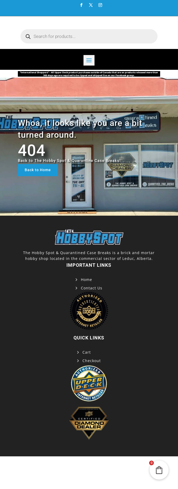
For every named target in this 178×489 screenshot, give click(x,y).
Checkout (91, 360)
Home (86, 279)
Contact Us (91, 287)
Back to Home (38, 170)
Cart (86, 352)
